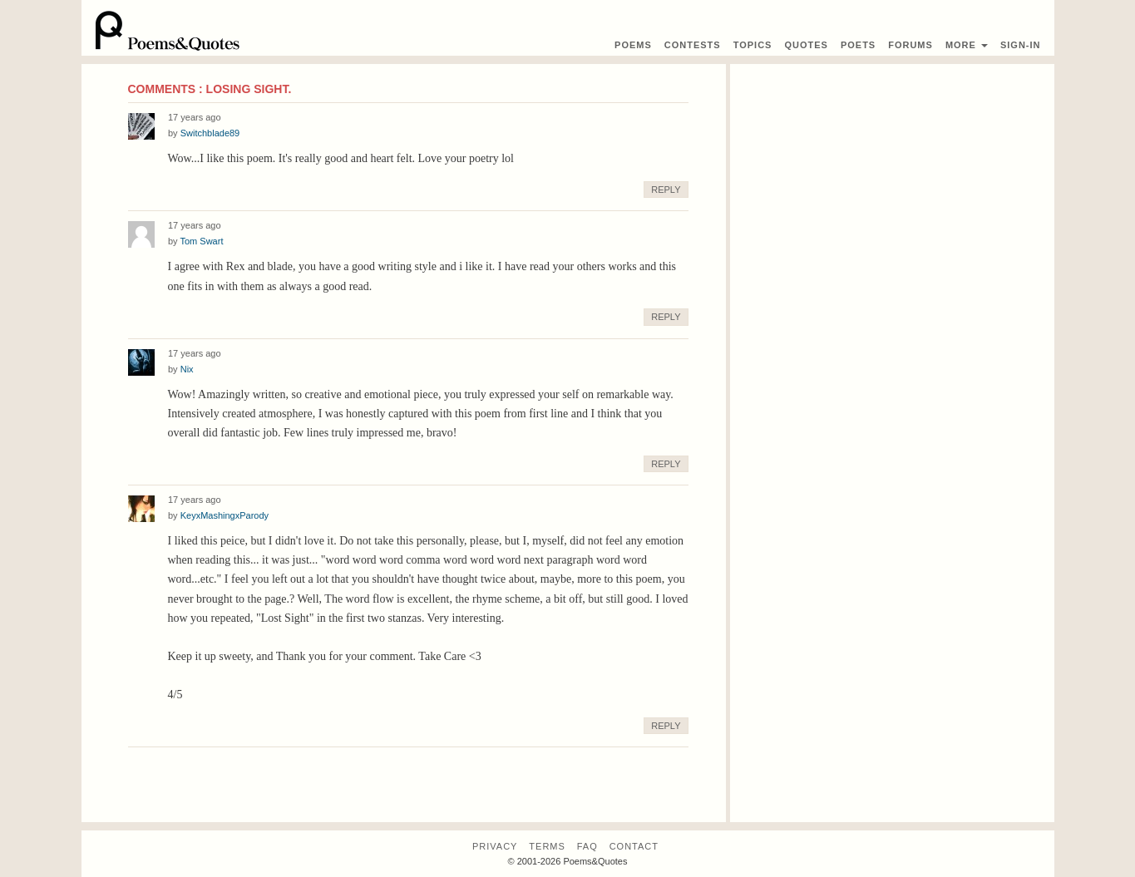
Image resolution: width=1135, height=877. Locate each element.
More (966, 45)
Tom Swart (201, 241)
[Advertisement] (892, 180)
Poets (858, 45)
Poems (633, 45)
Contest (692, 45)
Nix (187, 369)
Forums (910, 45)
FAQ (587, 846)
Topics (752, 45)
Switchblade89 (210, 133)
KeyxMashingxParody (224, 515)
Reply (665, 190)
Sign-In (1020, 45)
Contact (634, 846)
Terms (547, 846)
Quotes (805, 45)
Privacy (494, 846)
